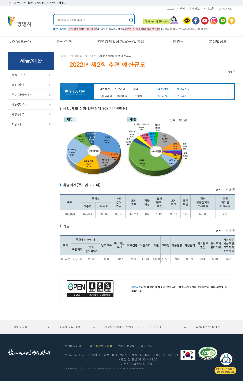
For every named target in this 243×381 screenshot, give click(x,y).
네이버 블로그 (222, 21)
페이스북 (196, 21)
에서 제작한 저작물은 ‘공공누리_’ (154, 287)
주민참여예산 (21, 94)
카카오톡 (187, 21)
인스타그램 (214, 21)
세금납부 (17, 114)
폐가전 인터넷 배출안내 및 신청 (143, 29)
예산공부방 (19, 104)
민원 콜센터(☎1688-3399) (83, 29)
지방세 (16, 124)
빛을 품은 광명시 (19, 21)
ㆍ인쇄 (228, 72)
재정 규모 (18, 75)
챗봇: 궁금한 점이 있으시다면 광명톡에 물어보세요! (225, 363)
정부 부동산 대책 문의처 (198, 29)
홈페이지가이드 (74, 346)
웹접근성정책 (126, 346)
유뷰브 (205, 21)
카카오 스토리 (231, 21)
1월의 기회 (105, 29)
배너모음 (146, 346)
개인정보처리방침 (101, 346)
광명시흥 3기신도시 (172, 29)
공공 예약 (118, 29)
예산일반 (17, 85)
